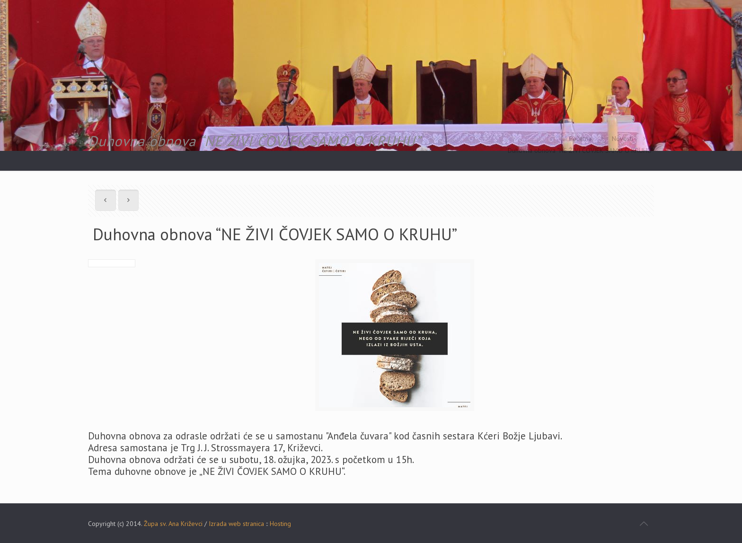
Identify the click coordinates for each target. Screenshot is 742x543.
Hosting (280, 523)
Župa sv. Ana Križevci (173, 523)
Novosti (622, 138)
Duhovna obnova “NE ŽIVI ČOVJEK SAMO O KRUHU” (581, 150)
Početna (580, 138)
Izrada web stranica (236, 523)
